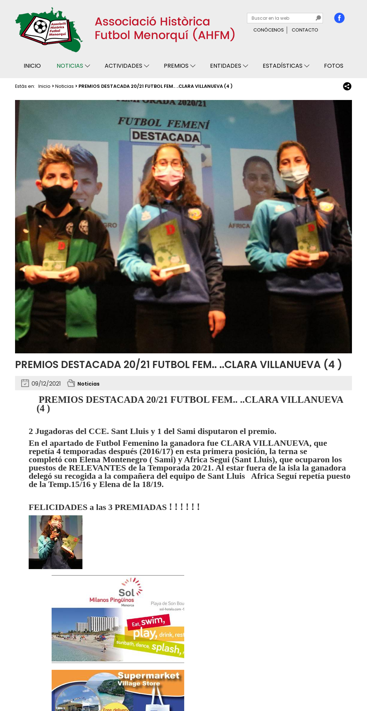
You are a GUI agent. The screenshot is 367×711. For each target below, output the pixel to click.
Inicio (32, 66)
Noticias (70, 66)
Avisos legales (91, 685)
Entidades (225, 66)
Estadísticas (282, 66)
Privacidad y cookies (42, 685)
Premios (176, 66)
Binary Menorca (332, 685)
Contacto (305, 30)
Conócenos (268, 30)
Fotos (333, 66)
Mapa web (126, 685)
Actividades (123, 66)
